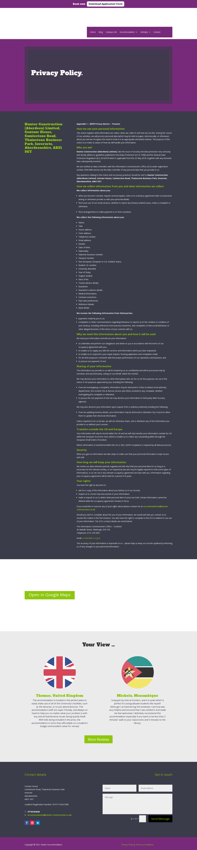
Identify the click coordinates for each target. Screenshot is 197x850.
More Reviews (98, 739)
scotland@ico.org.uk (91, 538)
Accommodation (127, 32)
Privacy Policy (127, 844)
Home (93, 32)
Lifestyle (144, 32)
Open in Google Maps (50, 594)
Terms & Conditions (144, 844)
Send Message (160, 819)
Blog (101, 32)
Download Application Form (105, 3)
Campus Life (111, 32)
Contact (156, 32)
